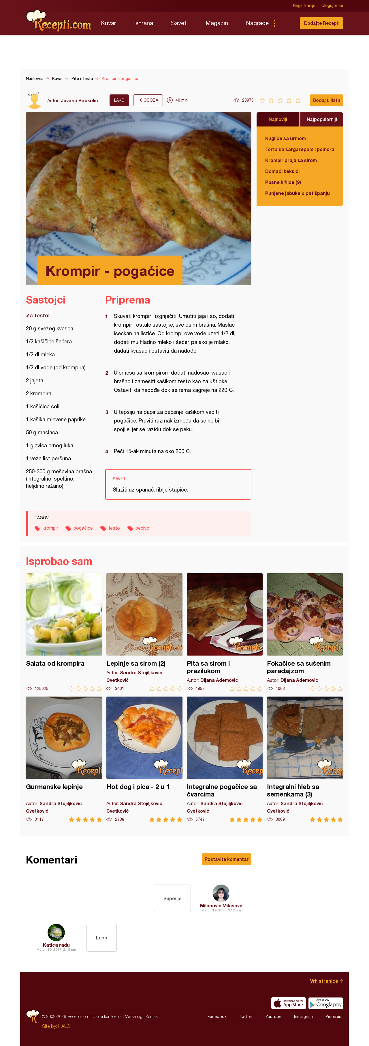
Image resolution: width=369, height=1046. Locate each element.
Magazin (217, 23)
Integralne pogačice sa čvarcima (225, 759)
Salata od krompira (64, 632)
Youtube (273, 1016)
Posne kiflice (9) (283, 182)
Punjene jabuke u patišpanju (297, 193)
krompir (50, 528)
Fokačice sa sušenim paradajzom (305, 632)
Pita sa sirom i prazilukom (225, 632)
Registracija (304, 5)
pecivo (142, 528)
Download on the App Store (288, 1003)
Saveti (179, 23)
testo (114, 528)
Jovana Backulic (79, 100)
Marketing (133, 1016)
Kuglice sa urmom (285, 138)
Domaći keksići (282, 171)
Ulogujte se (332, 5)
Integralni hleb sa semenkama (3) (305, 759)
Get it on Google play (325, 1003)
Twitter (246, 1016)
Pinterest (334, 1016)
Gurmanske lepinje (64, 759)
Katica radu (56, 945)
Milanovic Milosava (221, 905)
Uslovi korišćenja (107, 1016)
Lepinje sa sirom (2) (144, 632)
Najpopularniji (322, 119)
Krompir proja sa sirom (291, 160)
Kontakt (152, 1016)
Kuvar (108, 23)
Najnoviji (278, 119)
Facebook (217, 1016)
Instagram (303, 1016)
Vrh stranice (324, 981)
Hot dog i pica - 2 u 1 (144, 759)
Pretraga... (286, 23)
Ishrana (143, 23)
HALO (64, 1026)
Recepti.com (59, 21)
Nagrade (257, 23)
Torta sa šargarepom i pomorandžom (299, 149)
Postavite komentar (226, 859)
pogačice (83, 528)
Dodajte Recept (321, 23)
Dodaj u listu (326, 100)
